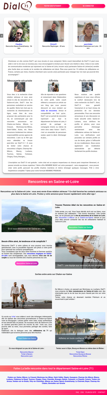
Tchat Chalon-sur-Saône (27, 338)
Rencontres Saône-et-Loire (27, 263)
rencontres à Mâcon (67, 218)
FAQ (77, 392)
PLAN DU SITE (90, 392)
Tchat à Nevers (26, 354)
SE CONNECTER (88, 6)
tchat (13, 317)
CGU (82, 392)
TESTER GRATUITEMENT (52, 6)
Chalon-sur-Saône (86, 218)
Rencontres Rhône (80, 356)
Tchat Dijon (80, 352)
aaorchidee (88, 44)
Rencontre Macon (26, 352)
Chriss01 (53, 44)
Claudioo (19, 44)
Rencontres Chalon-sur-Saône (80, 227)
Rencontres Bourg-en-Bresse (80, 354)
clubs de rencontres (49, 111)
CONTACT (101, 392)
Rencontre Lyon (27, 356)
